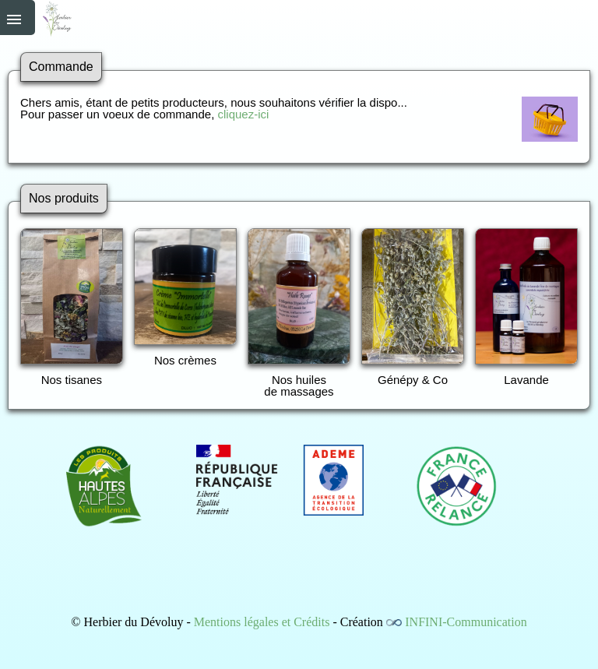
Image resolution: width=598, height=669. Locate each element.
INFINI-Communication (465, 622)
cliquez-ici (243, 114)
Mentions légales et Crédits (262, 622)
